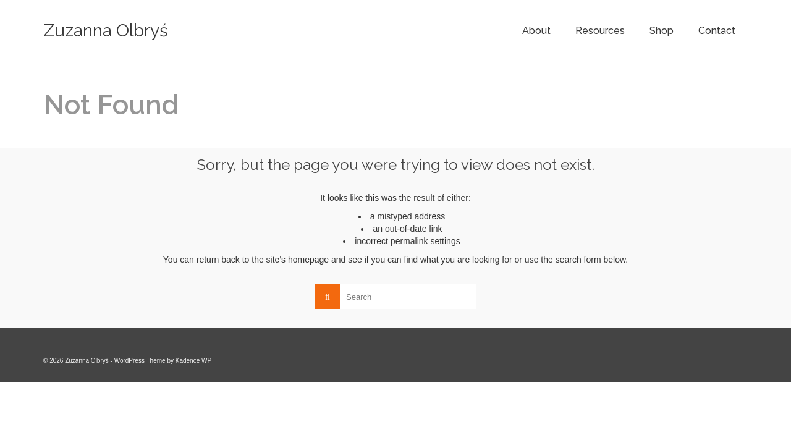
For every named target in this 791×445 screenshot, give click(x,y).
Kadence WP (193, 360)
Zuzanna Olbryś (105, 30)
